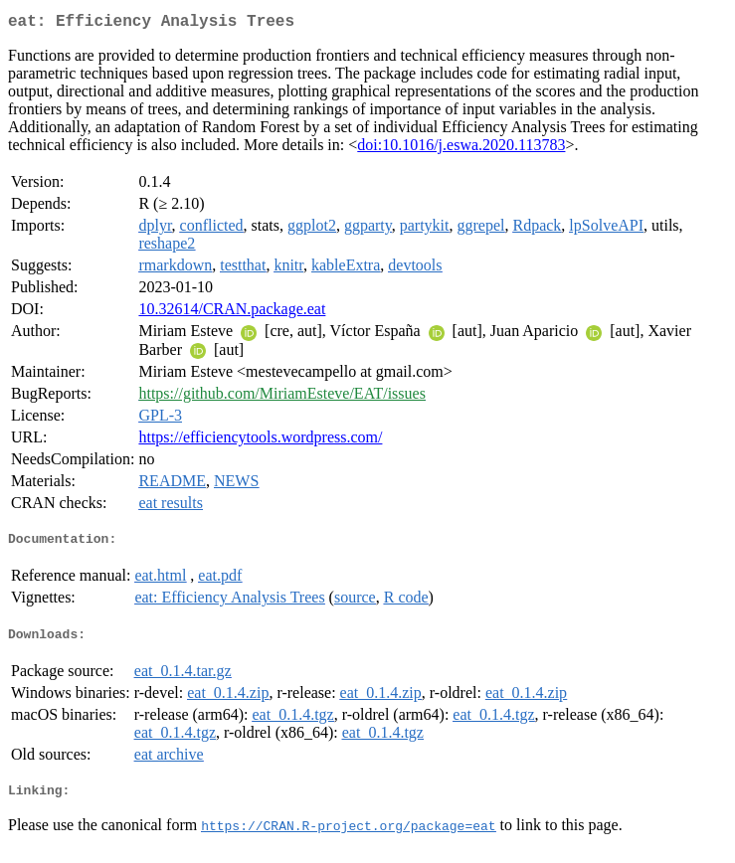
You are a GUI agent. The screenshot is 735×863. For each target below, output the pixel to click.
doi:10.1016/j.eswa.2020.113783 (461, 148)
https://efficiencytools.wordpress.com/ (260, 440)
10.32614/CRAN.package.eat (231, 312)
